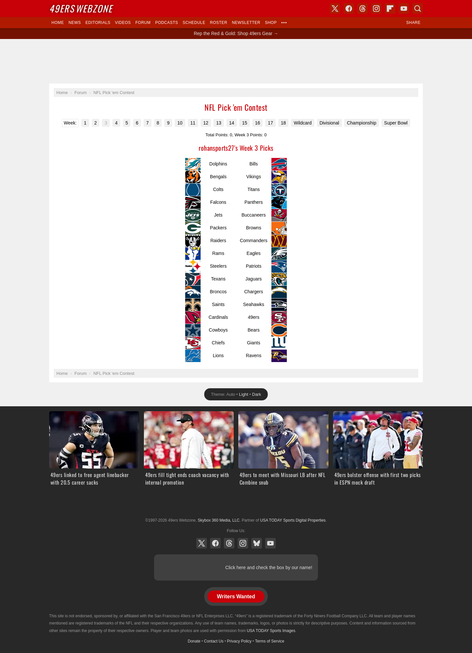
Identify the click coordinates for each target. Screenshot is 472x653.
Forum (142, 22)
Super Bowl (396, 122)
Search (417, 8)
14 (231, 122)
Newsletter (246, 22)
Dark (256, 394)
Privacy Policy (239, 641)
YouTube (270, 543)
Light (243, 394)
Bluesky (256, 543)
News (75, 22)
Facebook (215, 543)
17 (270, 122)
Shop (271, 22)
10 (180, 122)
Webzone (80, 8)
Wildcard (302, 122)
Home (57, 22)
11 (193, 122)
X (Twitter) (201, 543)
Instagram (243, 543)
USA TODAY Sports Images (271, 630)
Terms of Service (269, 641)
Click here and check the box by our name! (268, 567)
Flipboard (390, 8)
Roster (218, 22)
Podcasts (166, 22)
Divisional (329, 122)
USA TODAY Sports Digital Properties (236, 504)
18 (283, 122)
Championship (361, 122)
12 (205, 122)
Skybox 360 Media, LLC (218, 520)
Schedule (194, 22)
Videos (123, 22)
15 (244, 122)
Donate (194, 641)
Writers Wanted (236, 596)
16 (257, 122)
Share (413, 22)
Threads (229, 543)
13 (218, 122)
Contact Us (213, 641)
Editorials (98, 22)
